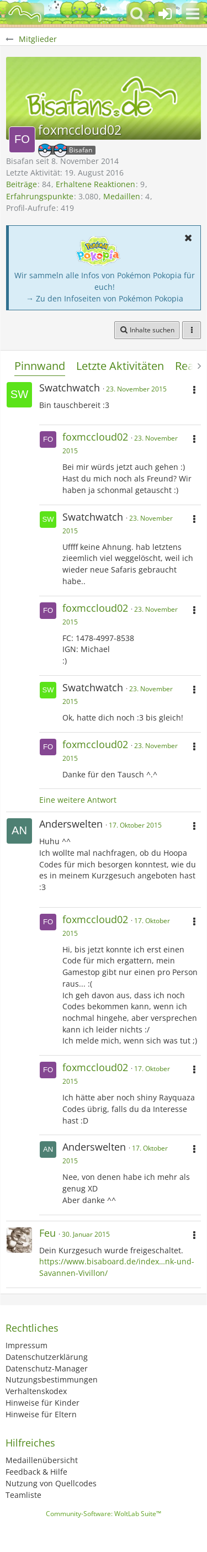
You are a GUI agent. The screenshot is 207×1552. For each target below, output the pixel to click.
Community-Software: (103, 1513)
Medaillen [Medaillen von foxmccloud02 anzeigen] (121, 196)
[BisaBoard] (24, 14)
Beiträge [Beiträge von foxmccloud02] (21, 184)
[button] (193, 14)
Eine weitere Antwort (77, 799)
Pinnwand (39, 365)
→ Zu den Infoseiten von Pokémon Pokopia (104, 298)
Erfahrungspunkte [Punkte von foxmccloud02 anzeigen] (39, 196)
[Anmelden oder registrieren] (165, 14)
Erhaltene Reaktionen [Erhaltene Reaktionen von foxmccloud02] (95, 184)
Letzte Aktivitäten (120, 365)
